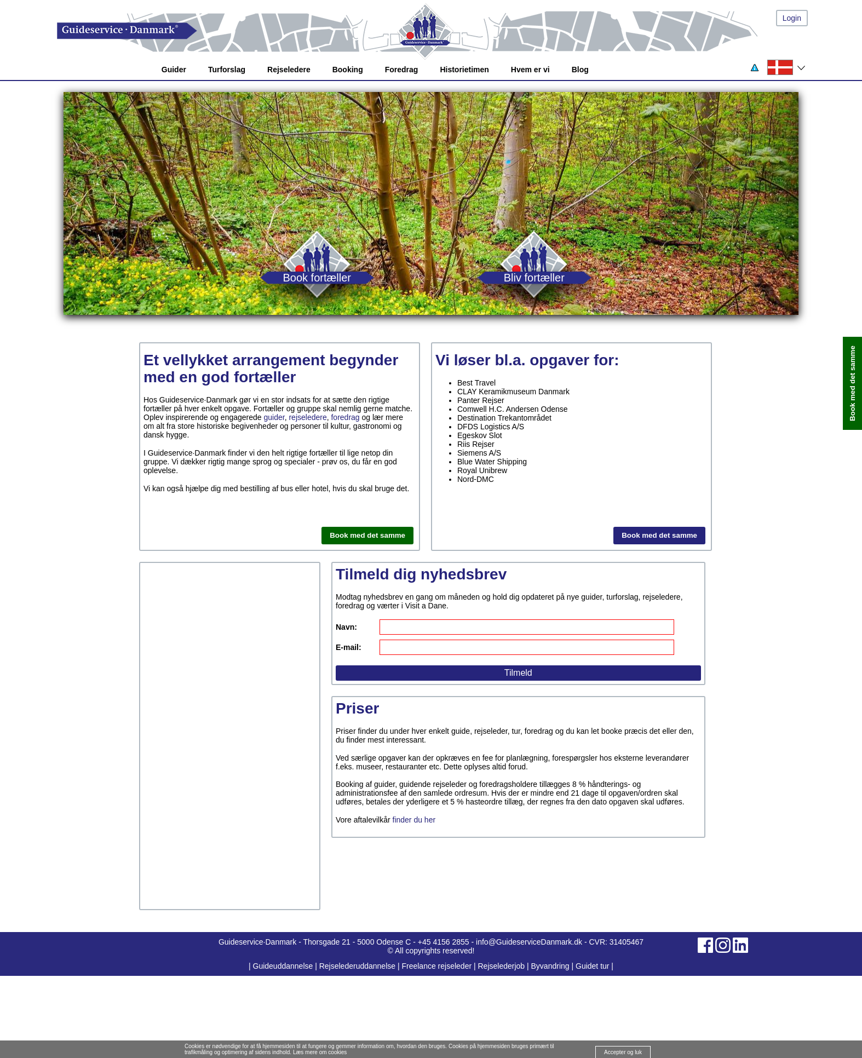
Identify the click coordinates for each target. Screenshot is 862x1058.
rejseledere (307, 417)
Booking (347, 69)
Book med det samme (367, 535)
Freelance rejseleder (436, 966)
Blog (580, 69)
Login (792, 18)
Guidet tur (592, 966)
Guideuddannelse (284, 966)
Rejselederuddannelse (358, 966)
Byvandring (550, 966)
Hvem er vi (530, 69)
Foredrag (401, 69)
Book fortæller (317, 277)
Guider (174, 69)
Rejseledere (289, 69)
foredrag (345, 417)
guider (274, 417)
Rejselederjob (501, 966)
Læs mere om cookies (320, 1052)
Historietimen (464, 69)
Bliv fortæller (534, 277)
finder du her (414, 819)
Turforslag (226, 69)
